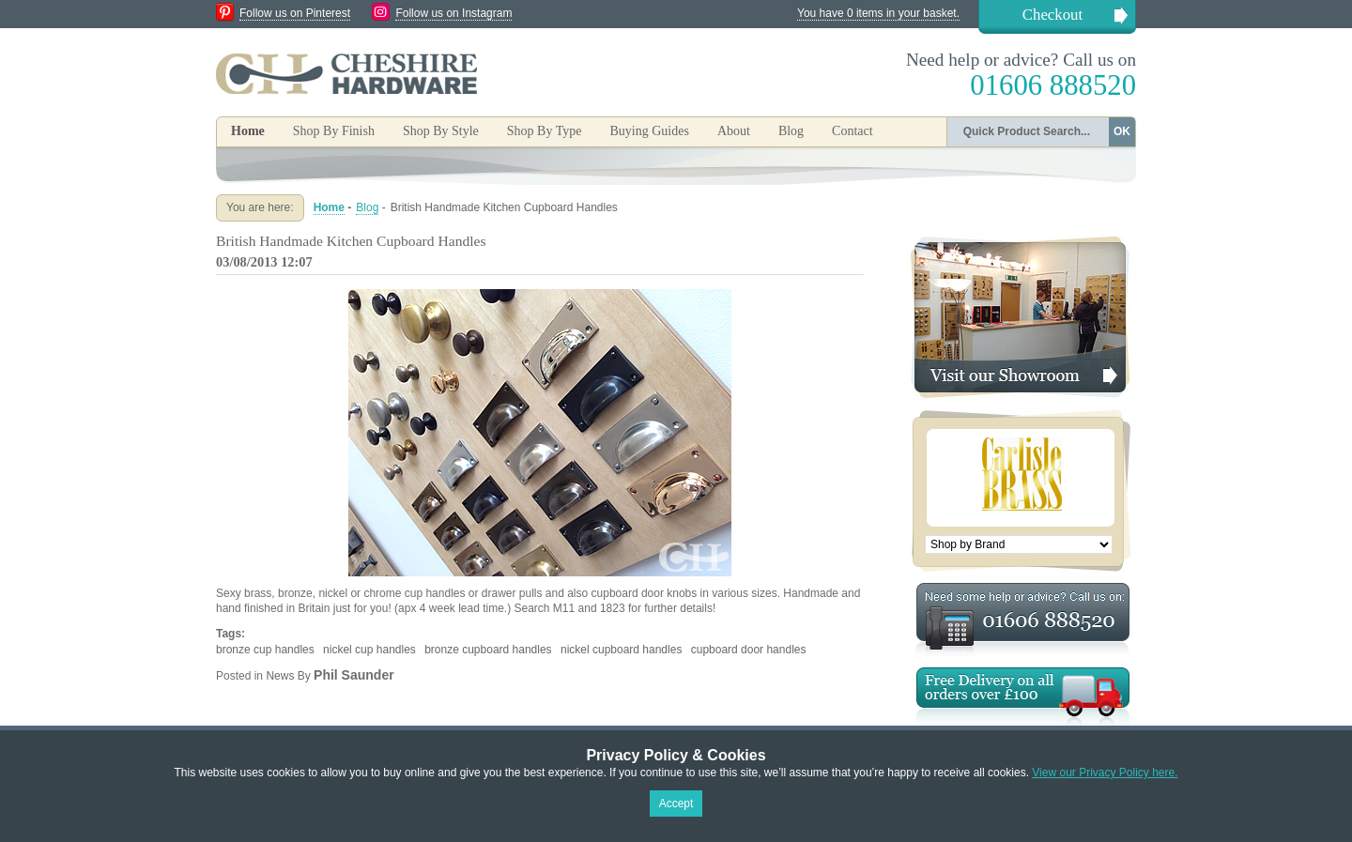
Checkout (1052, 14)
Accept (676, 803)
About (733, 131)
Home (248, 131)
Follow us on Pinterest (294, 13)
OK (1122, 131)
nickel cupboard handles (621, 649)
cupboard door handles (749, 649)
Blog (791, 131)
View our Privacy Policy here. (1104, 772)
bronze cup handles (265, 649)
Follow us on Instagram (453, 13)
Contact (852, 131)
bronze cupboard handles (487, 649)
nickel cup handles (369, 649)
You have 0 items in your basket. (878, 13)
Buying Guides (648, 131)
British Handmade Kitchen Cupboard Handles (351, 241)
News (280, 675)
